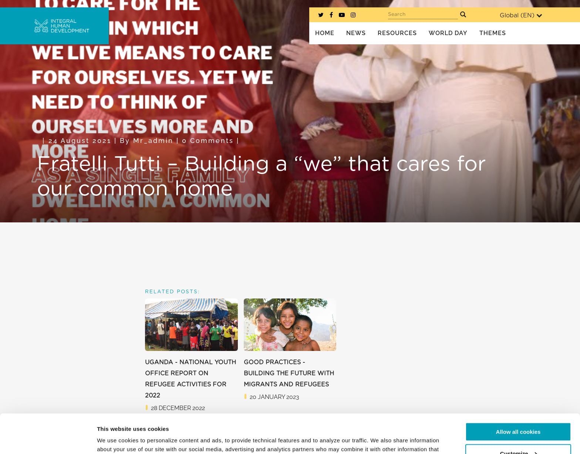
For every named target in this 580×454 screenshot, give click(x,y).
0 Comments (208, 140)
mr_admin (153, 140)
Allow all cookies (518, 393)
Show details (114, 439)
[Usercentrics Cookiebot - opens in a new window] (48, 439)
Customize (518, 414)
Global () (521, 15)
